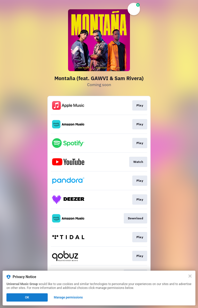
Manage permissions (68, 297)
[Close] (190, 276)
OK (27, 297)
